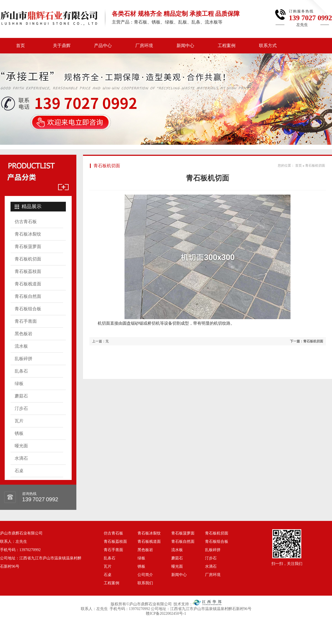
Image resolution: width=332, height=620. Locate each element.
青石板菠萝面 (28, 246)
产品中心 (103, 45)
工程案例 (226, 45)
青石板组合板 (28, 308)
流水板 (21, 346)
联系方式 (268, 45)
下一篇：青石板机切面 (306, 341)
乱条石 (21, 371)
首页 (20, 45)
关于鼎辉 (62, 45)
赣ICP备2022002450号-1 (166, 613)
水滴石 (21, 458)
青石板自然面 (28, 296)
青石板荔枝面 (28, 271)
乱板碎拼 (23, 358)
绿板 (19, 383)
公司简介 (145, 575)
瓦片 (19, 420)
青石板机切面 (28, 259)
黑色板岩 (23, 333)
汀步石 (21, 408)
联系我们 (145, 583)
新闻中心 (185, 45)
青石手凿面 (26, 321)
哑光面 (21, 445)
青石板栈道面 (28, 283)
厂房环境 (144, 45)
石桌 (19, 470)
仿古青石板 (26, 221)
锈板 (19, 433)
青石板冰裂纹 (28, 234)
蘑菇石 (21, 396)
